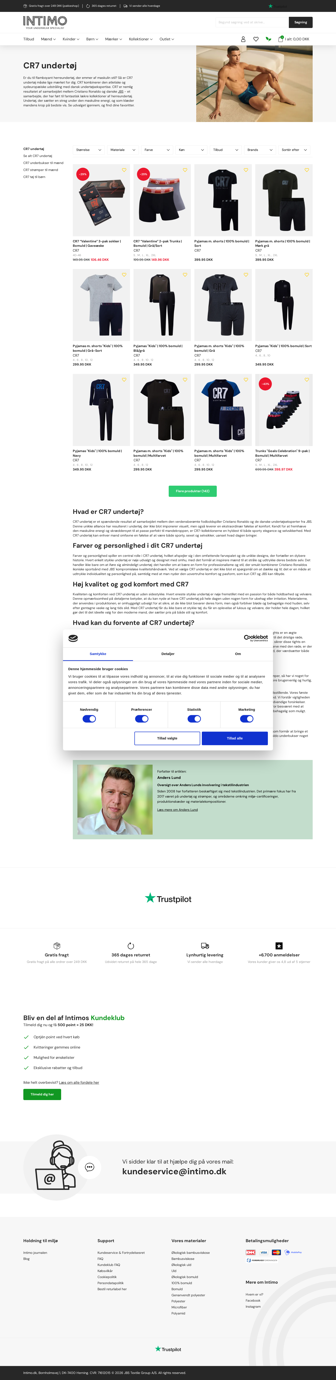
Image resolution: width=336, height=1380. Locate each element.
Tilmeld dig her (42, 1094)
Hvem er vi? (254, 1294)
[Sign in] (243, 39)
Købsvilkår (105, 1271)
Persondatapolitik (111, 1283)
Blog (26, 1259)
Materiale (123, 150)
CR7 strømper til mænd (40, 170)
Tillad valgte (167, 738)
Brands (260, 150)
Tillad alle (235, 738)
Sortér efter (294, 150)
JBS (120, 91)
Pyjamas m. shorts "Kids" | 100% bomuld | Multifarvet (158, 453)
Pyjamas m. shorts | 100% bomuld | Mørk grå (282, 243)
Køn (191, 150)
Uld (174, 1271)
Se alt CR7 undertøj (37, 156)
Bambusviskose (183, 1259)
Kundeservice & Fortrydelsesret (121, 1253)
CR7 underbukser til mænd (43, 163)
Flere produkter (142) (193, 491)
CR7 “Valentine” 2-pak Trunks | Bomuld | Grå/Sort (157, 243)
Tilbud (28, 39)
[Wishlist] (256, 39)
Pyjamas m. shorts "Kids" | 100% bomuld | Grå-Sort (98, 348)
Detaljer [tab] (168, 654)
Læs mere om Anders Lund (177, 810)
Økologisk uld (181, 1265)
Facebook (253, 1300)
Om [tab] (238, 654)
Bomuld (177, 1289)
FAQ (100, 1259)
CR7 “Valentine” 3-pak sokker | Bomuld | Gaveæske (97, 243)
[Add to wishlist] (124, 170)
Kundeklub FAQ (109, 1265)
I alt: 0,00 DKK (293, 38)
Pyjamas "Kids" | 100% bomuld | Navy (97, 453)
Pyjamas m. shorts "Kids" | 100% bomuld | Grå (219, 348)
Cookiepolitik (107, 1277)
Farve (157, 150)
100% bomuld (182, 1283)
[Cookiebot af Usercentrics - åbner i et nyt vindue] (247, 638)
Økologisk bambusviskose (191, 1253)
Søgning (300, 22)
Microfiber (179, 1307)
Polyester (178, 1301)
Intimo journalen (35, 1253)
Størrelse (88, 150)
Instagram (253, 1306)
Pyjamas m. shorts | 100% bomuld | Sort (221, 243)
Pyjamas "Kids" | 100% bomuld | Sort (283, 346)
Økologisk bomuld (185, 1277)
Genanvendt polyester (188, 1295)
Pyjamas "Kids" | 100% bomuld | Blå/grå (157, 348)
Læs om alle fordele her (79, 1082)
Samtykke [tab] (98, 654)
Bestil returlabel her (112, 1289)
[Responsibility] (268, 39)
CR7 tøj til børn (34, 177)
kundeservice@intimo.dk (174, 1171)
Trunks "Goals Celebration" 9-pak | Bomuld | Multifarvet (282, 453)
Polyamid (178, 1313)
